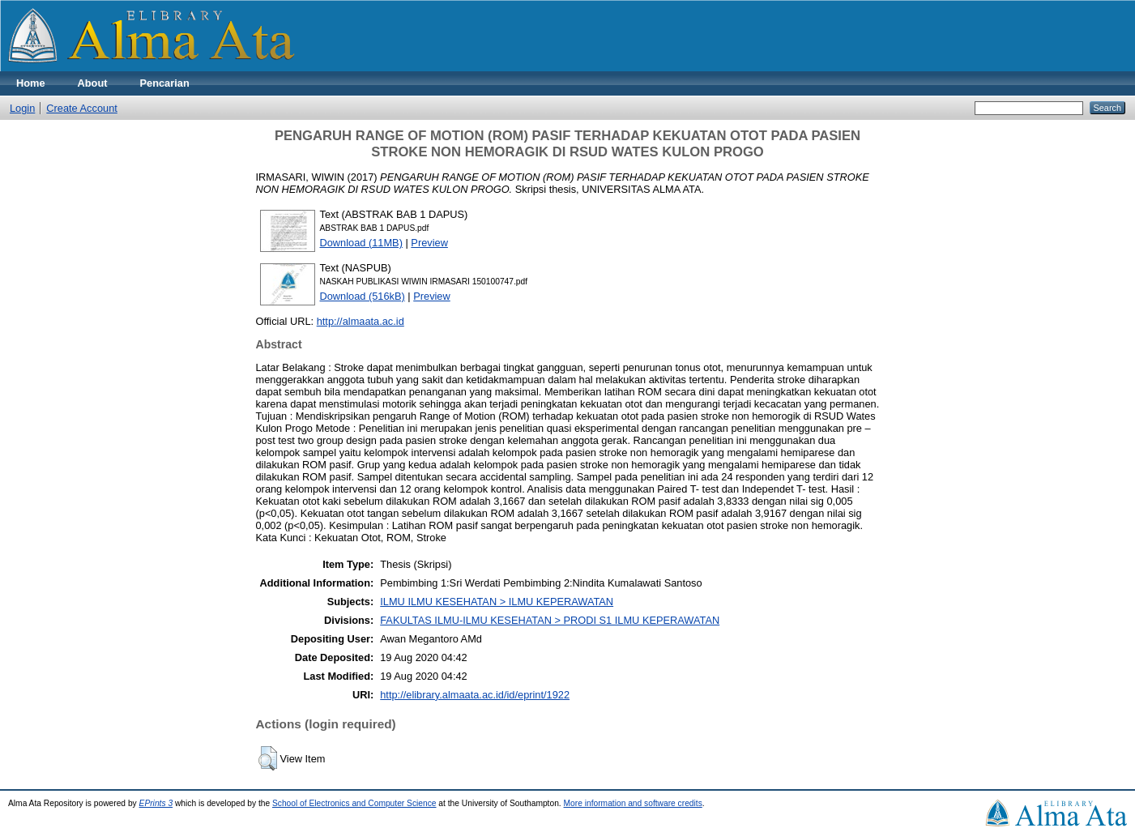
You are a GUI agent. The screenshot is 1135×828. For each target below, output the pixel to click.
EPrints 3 (156, 803)
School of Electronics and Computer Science (354, 803)
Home (30, 83)
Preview (429, 243)
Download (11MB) (361, 243)
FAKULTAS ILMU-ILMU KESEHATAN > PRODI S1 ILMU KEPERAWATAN (549, 620)
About (93, 83)
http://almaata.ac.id (360, 321)
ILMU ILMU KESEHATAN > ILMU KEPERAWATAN (496, 601)
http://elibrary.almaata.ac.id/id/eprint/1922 (475, 695)
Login (22, 108)
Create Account (81, 108)
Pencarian (165, 83)
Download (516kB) (362, 296)
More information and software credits (633, 803)
